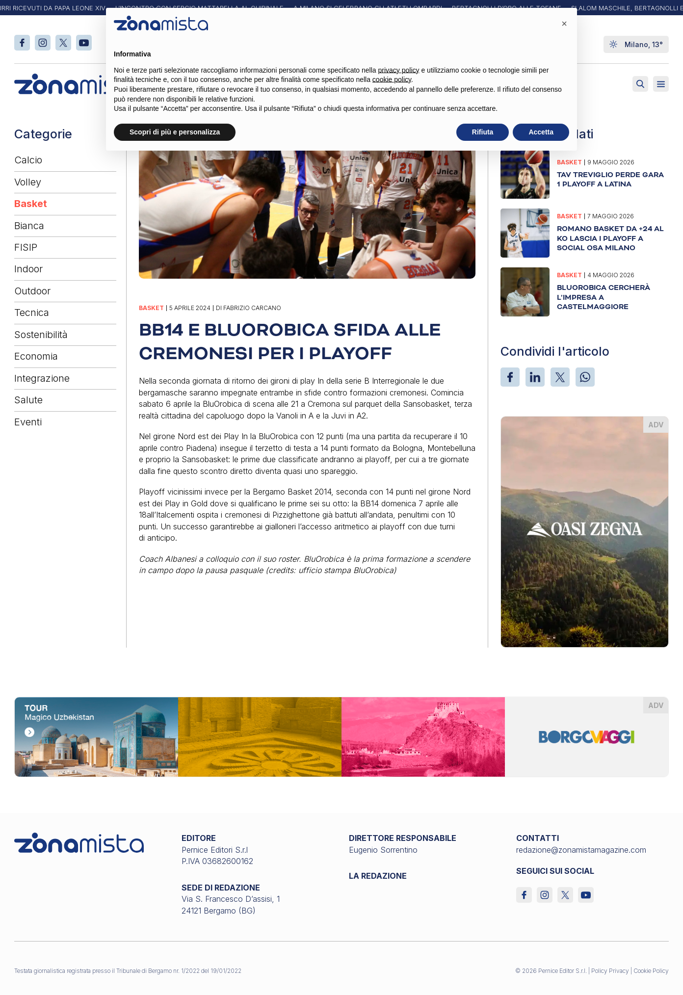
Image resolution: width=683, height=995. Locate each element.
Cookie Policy (651, 970)
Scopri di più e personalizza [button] (175, 132)
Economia (36, 356)
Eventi (28, 422)
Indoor (28, 269)
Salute (28, 400)
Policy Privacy (610, 970)
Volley (27, 182)
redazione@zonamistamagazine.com (581, 850)
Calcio (28, 160)
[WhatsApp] (585, 377)
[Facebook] (510, 377)
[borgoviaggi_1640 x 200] (341, 736)
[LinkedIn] (535, 377)
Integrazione (42, 378)
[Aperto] (661, 84)
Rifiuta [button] (483, 132)
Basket (30, 203)
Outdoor (32, 291)
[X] (560, 377)
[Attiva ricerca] (640, 84)
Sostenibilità (41, 334)
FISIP (25, 247)
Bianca (29, 226)
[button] (564, 23)
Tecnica (31, 312)
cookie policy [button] (391, 79)
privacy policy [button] (399, 70)
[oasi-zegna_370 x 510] (584, 531)
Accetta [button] (540, 132)
